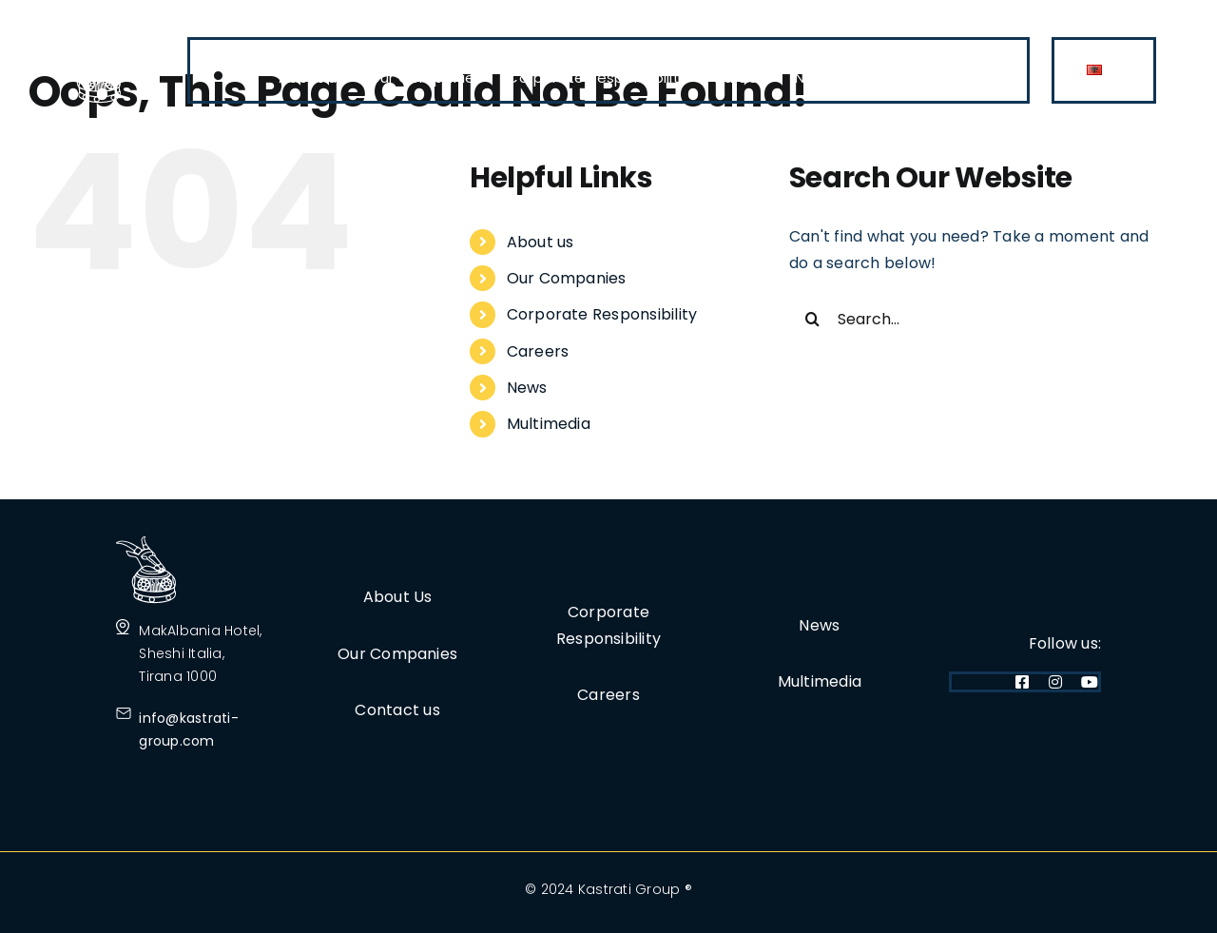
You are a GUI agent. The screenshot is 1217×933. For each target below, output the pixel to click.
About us (540, 242)
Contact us (397, 710)
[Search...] (973, 318)
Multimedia (548, 424)
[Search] (813, 318)
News (527, 387)
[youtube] (1089, 682)
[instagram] (1055, 682)
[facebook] (1022, 682)
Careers (538, 351)
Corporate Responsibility (602, 314)
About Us (398, 597)
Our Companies (567, 278)
